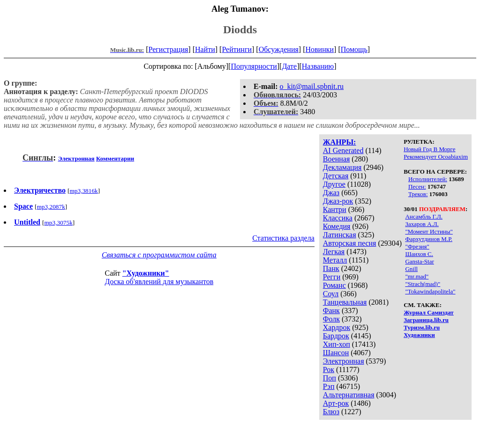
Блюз (331, 412)
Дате (289, 66)
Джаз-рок (338, 201)
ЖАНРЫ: (339, 142)
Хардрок (336, 327)
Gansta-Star (419, 261)
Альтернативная (349, 395)
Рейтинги (237, 49)
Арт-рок (336, 403)
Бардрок (336, 336)
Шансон (336, 353)
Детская (336, 176)
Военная (336, 159)
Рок (328, 369)
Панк (331, 268)
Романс (334, 285)
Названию (318, 66)
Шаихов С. (419, 253)
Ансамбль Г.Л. (423, 216)
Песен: (417, 186)
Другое (334, 184)
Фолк (331, 319)
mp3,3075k (58, 222)
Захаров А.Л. (421, 223)
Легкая (334, 252)
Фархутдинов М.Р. (428, 238)
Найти (205, 49)
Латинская (339, 235)
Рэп (329, 386)
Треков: (418, 194)
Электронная (343, 361)
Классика (337, 218)
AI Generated (343, 150)
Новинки (319, 49)
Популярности (254, 66)
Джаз (331, 193)
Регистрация (168, 49)
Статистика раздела (283, 238)
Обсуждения (279, 49)
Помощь (354, 49)
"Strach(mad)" (422, 283)
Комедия (337, 226)
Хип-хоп (336, 344)
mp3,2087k (51, 206)
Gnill (411, 268)
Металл (335, 260)
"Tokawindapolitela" (430, 291)
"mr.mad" (416, 276)
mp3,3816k (83, 190)
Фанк (331, 311)
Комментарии (115, 158)
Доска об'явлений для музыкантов (159, 281)
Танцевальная (345, 302)
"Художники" (145, 273)
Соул (330, 294)
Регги (331, 277)
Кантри (334, 209)
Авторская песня (349, 243)
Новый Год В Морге (429, 149)
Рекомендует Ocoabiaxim (436, 156)
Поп (329, 378)
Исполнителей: (427, 179)
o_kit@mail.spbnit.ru (312, 86)
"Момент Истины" (428, 231)
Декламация (342, 167)
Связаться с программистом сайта (159, 255)
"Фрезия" (417, 246)
